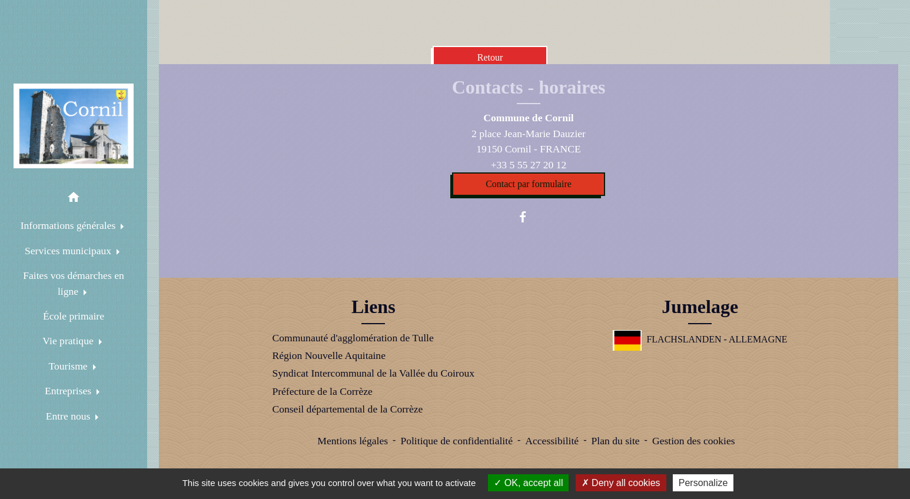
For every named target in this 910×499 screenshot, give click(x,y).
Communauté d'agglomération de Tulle (352, 338)
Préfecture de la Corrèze (322, 391)
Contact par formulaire (529, 184)
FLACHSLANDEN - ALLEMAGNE (700, 339)
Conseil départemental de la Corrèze (347, 409)
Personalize (703, 483)
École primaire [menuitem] (73, 316)
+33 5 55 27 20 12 (529, 165)
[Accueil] (74, 126)
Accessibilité (552, 441)
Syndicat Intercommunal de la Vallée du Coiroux (373, 373)
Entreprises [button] (69, 391)
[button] (73, 199)
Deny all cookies (621, 483)
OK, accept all (528, 483)
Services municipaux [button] (69, 251)
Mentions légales (352, 441)
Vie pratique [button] (69, 341)
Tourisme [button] (69, 366)
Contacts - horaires (529, 87)
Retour (490, 57)
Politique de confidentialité (456, 441)
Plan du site (615, 441)
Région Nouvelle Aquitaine (329, 355)
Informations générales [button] (69, 225)
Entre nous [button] (69, 416)
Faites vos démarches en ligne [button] (73, 283)
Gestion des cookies (693, 441)
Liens (373, 306)
